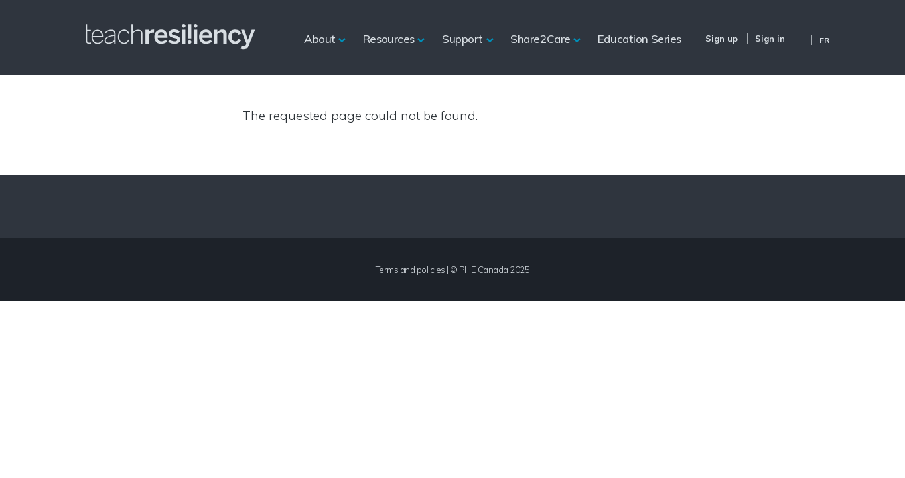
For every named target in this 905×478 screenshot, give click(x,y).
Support (462, 39)
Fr (824, 40)
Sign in (770, 38)
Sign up (721, 38)
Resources (389, 39)
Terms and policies (410, 269)
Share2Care (540, 39)
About (320, 39)
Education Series (639, 39)
